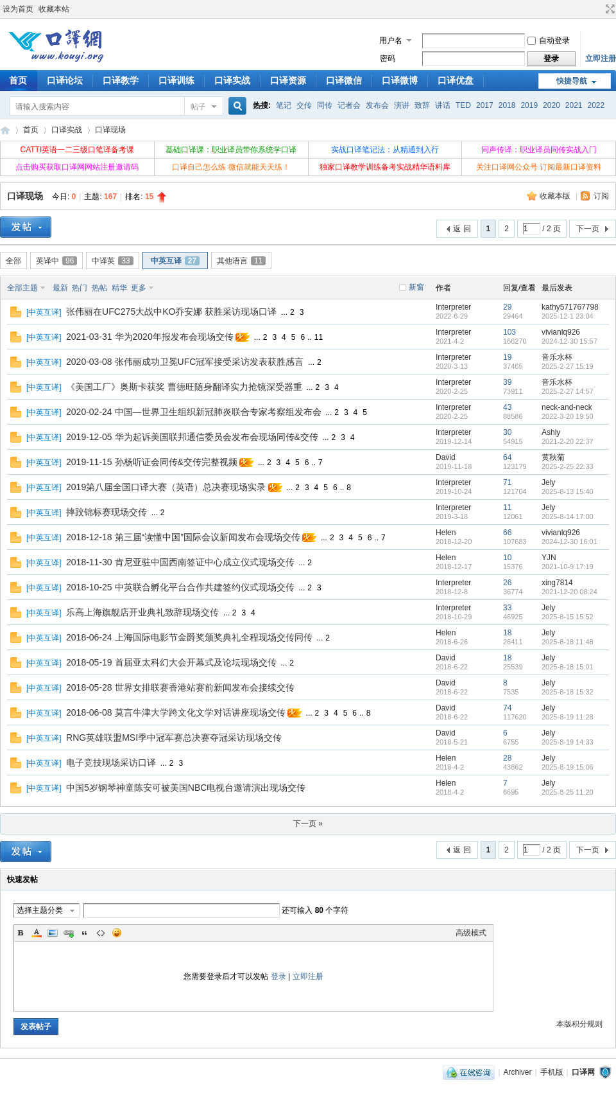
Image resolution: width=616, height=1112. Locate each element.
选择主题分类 (40, 910)
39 (507, 382)
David (446, 457)
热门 (79, 287)
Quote (84, 932)
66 (507, 532)
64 (507, 457)
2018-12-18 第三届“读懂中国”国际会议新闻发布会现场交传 (183, 537)
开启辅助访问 (598, 9)
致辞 (422, 105)
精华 (119, 287)
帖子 (198, 106)
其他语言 (241, 260)
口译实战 (232, 80)
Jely (548, 482)
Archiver (517, 1072)
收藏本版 (556, 195)
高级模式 (471, 932)
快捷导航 (571, 80)
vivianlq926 (561, 332)
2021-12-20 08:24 (569, 592)
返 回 (461, 228)
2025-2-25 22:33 (568, 466)
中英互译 (175, 260)
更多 (138, 287)
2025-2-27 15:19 (568, 366)
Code (100, 932)
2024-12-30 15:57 (569, 341)
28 (507, 758)
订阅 (601, 195)
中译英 (112, 260)
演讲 (401, 105)
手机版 (551, 1072)
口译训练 (176, 80)
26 (507, 582)
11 (318, 337)
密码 (387, 58)
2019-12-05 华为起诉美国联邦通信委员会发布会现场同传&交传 (192, 437)
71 (507, 482)
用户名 (390, 40)
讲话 (442, 105)
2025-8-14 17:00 (568, 516)
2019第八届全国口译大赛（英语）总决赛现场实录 (166, 487)
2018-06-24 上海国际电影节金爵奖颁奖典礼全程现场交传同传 (189, 637)
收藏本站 (53, 8)
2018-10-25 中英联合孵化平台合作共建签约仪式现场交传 (180, 587)
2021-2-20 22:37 (568, 441)
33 (507, 607)
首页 (30, 129)
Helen (446, 532)
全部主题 (22, 287)
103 (509, 332)
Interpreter (453, 307)
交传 (304, 105)
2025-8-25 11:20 (568, 792)
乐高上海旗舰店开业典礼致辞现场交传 (142, 612)
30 (507, 432)
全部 (13, 260)
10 (507, 557)
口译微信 (344, 80)
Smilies (116, 932)
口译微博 (400, 80)
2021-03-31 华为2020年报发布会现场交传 (150, 336)
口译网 (5, 130)
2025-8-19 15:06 (568, 767)
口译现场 (110, 129)
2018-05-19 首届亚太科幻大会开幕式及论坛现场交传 (171, 662)
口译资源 (288, 80)
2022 (596, 105)
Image (52, 932)
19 (507, 357)
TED (463, 105)
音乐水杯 (557, 357)
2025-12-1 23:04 (568, 316)
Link (68, 932)
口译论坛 (65, 80)
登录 (278, 976)
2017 (484, 105)
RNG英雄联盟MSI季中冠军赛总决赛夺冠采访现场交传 (174, 737)
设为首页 (18, 8)
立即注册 (600, 58)
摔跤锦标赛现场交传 (106, 512)
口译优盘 (456, 80)
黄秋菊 (553, 457)
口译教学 (121, 80)
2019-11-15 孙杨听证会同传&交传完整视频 (151, 462)
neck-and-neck (567, 407)
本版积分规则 (579, 1023)
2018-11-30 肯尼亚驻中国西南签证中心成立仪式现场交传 (180, 562)
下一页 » (308, 823)
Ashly (551, 432)
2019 (529, 105)
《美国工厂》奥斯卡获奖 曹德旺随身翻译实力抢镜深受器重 (184, 387)
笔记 (283, 105)
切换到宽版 (608, 9)
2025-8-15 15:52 (568, 617)
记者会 (349, 105)
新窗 (416, 287)
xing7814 (557, 582)
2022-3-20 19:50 (568, 416)
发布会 (377, 105)
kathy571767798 (570, 307)
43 (507, 407)
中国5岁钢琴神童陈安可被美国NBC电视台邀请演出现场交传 (185, 787)
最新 (60, 287)
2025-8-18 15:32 (568, 692)
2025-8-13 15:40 (568, 491)
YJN (549, 557)
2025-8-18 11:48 (568, 642)
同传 (324, 105)
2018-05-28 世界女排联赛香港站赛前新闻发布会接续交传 (180, 687)
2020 (551, 105)
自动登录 (548, 40)
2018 (507, 105)
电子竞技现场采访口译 (111, 762)
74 (507, 707)
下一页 (587, 228)
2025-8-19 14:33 (568, 742)
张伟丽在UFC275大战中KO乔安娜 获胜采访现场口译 (171, 311)
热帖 (99, 287)
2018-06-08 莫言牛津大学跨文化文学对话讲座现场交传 (176, 712)
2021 (574, 105)
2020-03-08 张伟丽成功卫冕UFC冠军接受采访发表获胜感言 (185, 362)
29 (507, 307)
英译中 (56, 260)
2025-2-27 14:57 (568, 391)
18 (507, 632)
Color (36, 932)
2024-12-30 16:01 (569, 541)
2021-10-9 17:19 (568, 566)
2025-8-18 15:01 (568, 667)
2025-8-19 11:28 (568, 717)
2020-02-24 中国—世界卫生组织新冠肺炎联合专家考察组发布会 (193, 412)
